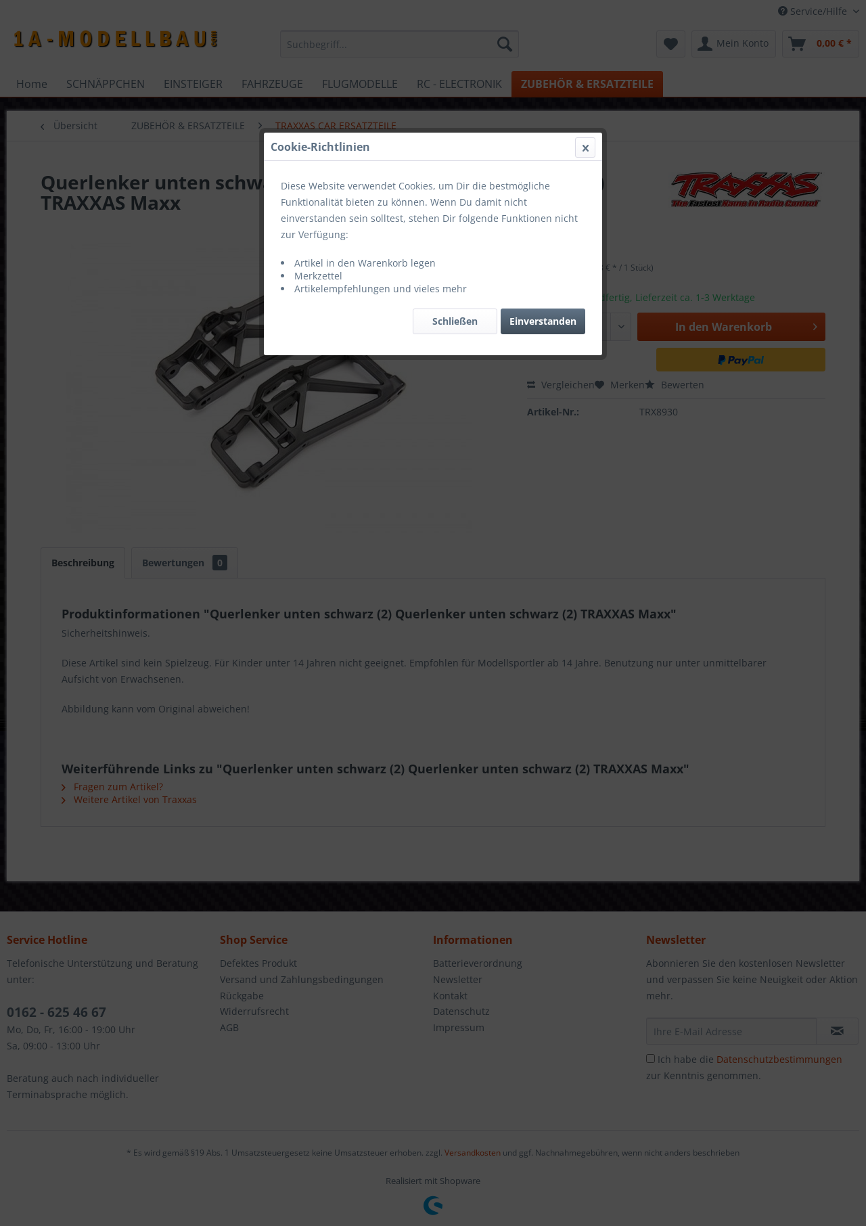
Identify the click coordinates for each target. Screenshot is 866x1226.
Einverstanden (542, 321)
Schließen (455, 321)
